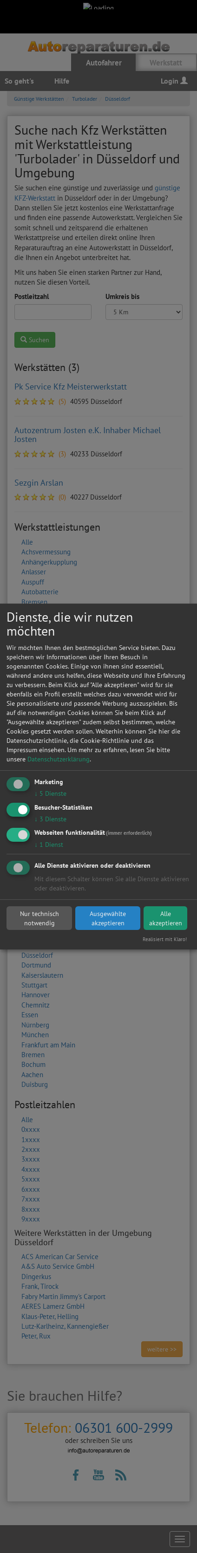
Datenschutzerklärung (58, 759)
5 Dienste (50, 793)
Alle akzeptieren (165, 918)
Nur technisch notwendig (39, 918)
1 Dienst (48, 845)
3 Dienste (50, 819)
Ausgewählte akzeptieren (108, 918)
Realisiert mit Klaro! (165, 939)
